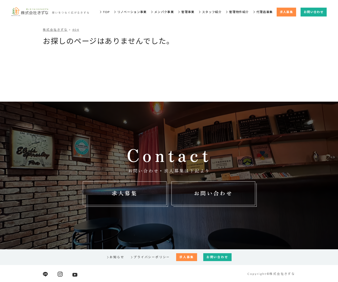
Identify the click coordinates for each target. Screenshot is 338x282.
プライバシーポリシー (152, 257)
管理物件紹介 (239, 12)
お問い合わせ (313, 12)
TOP (106, 12)
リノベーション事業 (132, 12)
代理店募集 (264, 12)
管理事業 (187, 12)
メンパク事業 (164, 12)
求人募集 (286, 12)
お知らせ (117, 257)
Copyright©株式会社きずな (271, 274)
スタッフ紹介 (212, 12)
